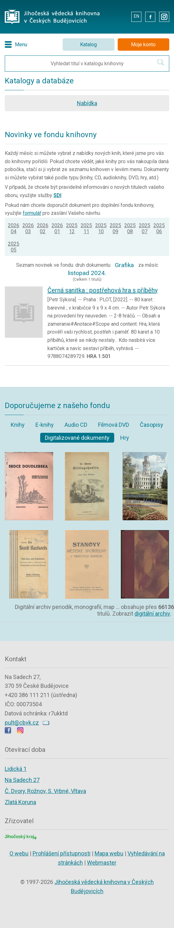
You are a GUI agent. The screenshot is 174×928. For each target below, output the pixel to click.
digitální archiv (152, 613)
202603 (28, 228)
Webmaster (101, 862)
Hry (124, 437)
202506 (159, 228)
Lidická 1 (16, 768)
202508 (130, 228)
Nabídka (87, 103)
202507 (144, 228)
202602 (42, 228)
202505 (13, 247)
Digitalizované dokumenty (77, 437)
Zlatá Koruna (20, 802)
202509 (115, 228)
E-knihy (44, 424)
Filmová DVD (113, 424)
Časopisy (151, 424)
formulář (32, 213)
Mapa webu (109, 853)
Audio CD (76, 424)
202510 (101, 228)
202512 (72, 228)
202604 (13, 228)
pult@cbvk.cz (22, 722)
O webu (18, 853)
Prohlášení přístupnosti (61, 853)
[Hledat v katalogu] (161, 62)
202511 (86, 228)
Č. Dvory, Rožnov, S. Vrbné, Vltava (45, 791)
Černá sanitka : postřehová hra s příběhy (102, 290)
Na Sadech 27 (22, 780)
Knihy (18, 424)
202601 (57, 228)
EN (136, 16)
